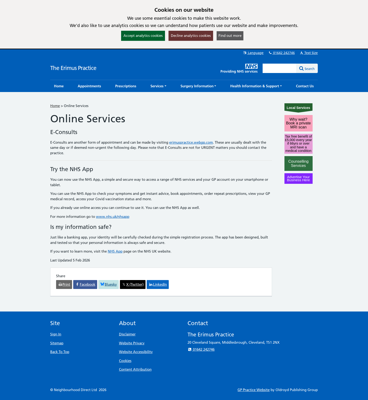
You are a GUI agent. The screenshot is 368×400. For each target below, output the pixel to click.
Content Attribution (135, 369)
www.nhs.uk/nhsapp (112, 216)
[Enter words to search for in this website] (279, 68)
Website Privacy (132, 343)
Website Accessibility (136, 352)
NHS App (115, 251)
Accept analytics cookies (143, 35)
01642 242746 (281, 53)
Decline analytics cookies (191, 35)
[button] (158, 86)
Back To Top (59, 352)
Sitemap (56, 343)
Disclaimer (127, 334)
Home (55, 106)
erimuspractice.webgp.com (191, 142)
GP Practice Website (254, 390)
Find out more (230, 35)
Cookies (125, 360)
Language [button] (253, 53)
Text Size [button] (308, 53)
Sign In (55, 334)
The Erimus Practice (73, 68)
